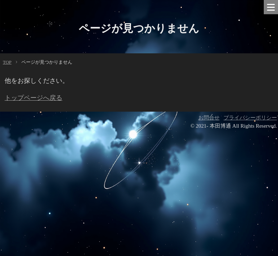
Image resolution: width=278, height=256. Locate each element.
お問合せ (209, 118)
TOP (7, 62)
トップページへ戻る (33, 97)
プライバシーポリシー (250, 118)
